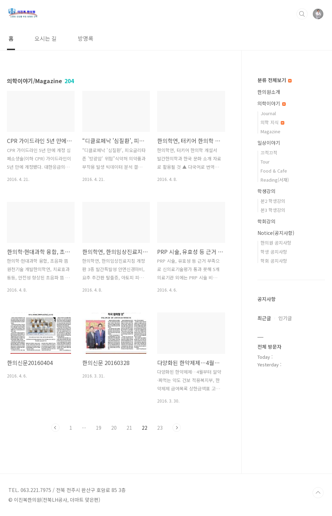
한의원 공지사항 (276, 242)
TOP (318, 492)
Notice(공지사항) (275, 232)
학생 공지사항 (274, 251)
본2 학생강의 (273, 201)
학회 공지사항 (274, 260)
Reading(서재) (275, 179)
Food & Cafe (274, 170)
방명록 (85, 38)
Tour (265, 161)
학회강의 (266, 221)
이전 (55, 427)
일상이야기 (268, 142)
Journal (268, 113)
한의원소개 (268, 91)
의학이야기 (271, 103)
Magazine (270, 131)
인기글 (285, 318)
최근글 (264, 318)
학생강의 (266, 191)
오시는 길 (45, 38)
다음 (176, 427)
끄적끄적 (269, 152)
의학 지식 (272, 122)
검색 (302, 14)
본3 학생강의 (273, 210)
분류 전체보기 (274, 80)
